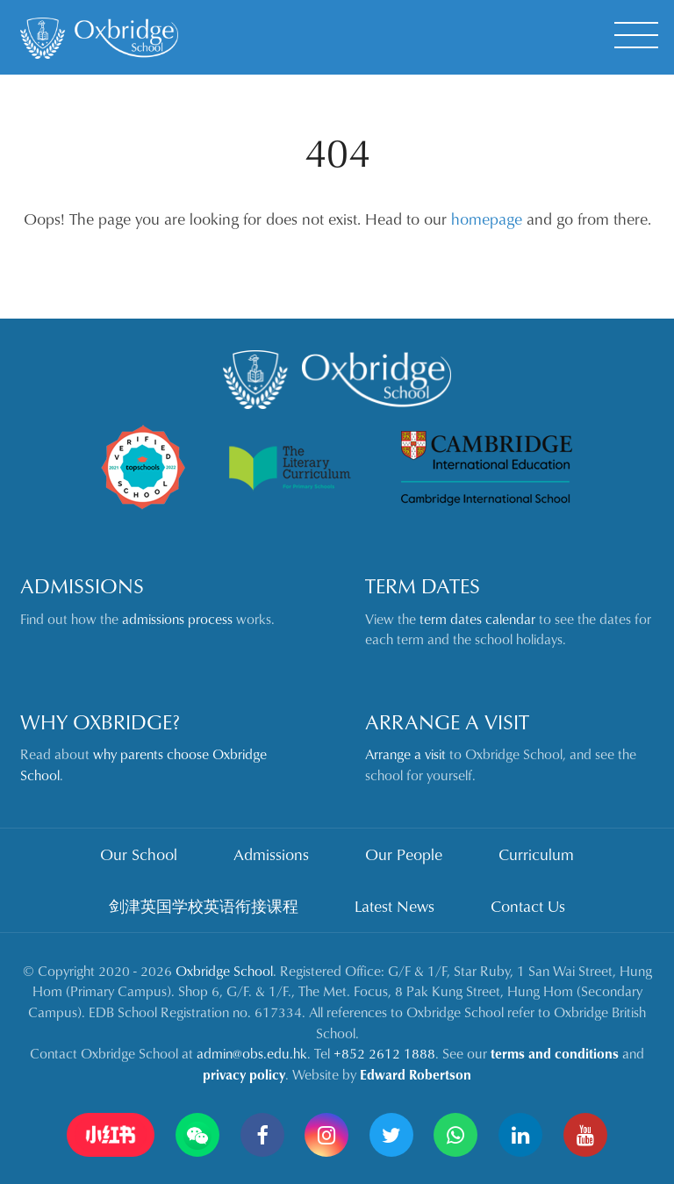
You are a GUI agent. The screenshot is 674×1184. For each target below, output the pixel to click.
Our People (403, 854)
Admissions (82, 585)
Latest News (394, 905)
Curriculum (536, 854)
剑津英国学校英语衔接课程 (203, 905)
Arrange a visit (405, 754)
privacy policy (244, 1074)
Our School (138, 854)
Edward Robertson (415, 1074)
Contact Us (528, 905)
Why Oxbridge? (100, 721)
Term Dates (422, 585)
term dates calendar (477, 618)
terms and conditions (555, 1053)
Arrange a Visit (447, 721)
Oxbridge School (224, 970)
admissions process (177, 618)
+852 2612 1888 (384, 1053)
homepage (486, 218)
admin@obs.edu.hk (252, 1053)
